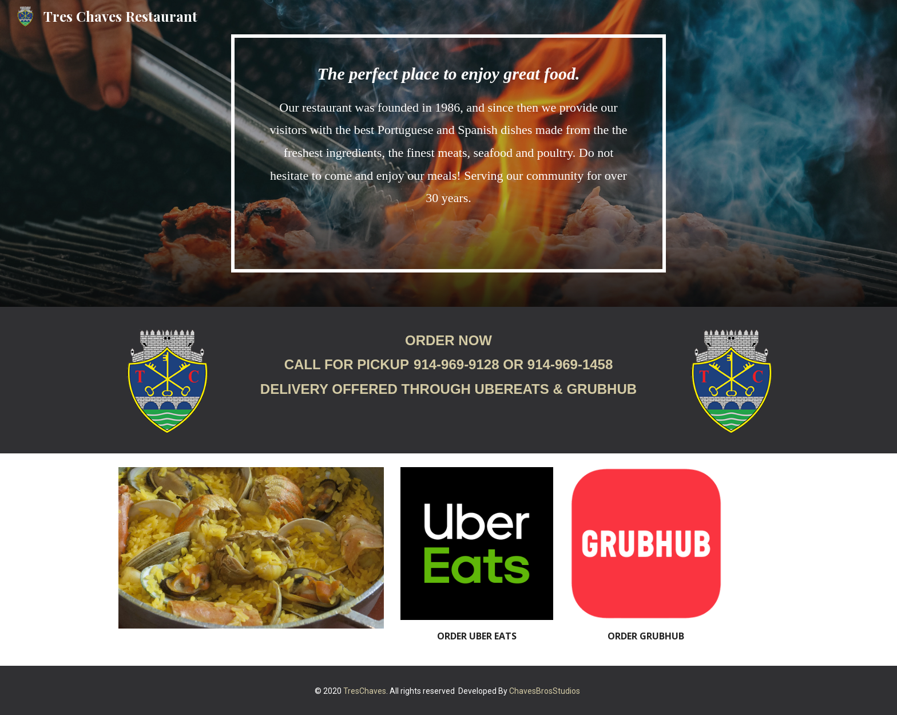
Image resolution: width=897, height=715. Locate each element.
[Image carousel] (251, 548)
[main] (448, 153)
